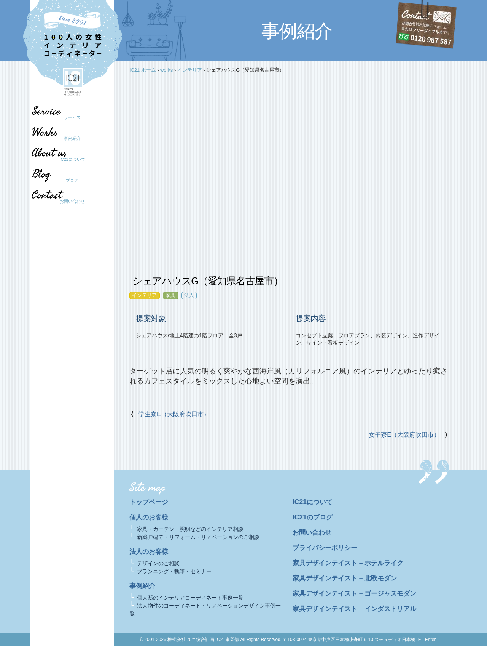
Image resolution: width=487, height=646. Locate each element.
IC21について (72, 159)
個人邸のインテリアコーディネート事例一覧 (190, 598)
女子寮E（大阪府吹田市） (404, 434)
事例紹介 (72, 138)
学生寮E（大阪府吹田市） (174, 414)
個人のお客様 (149, 517)
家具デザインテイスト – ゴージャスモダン (358, 593)
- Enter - (430, 639)
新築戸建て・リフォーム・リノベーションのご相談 (198, 537)
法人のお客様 (149, 551)
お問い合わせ (72, 201)
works (166, 70)
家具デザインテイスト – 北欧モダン (348, 578)
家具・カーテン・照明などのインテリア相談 (190, 529)
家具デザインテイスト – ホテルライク (351, 563)
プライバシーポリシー (327, 547)
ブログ (68, 180)
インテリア (189, 70)
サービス (72, 117)
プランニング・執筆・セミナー (174, 571)
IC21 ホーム (142, 70)
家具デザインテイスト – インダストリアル (358, 608)
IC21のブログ (313, 517)
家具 (170, 295)
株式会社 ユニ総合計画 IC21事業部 (203, 639)
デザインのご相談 (158, 563)
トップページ (149, 502)
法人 (189, 295)
